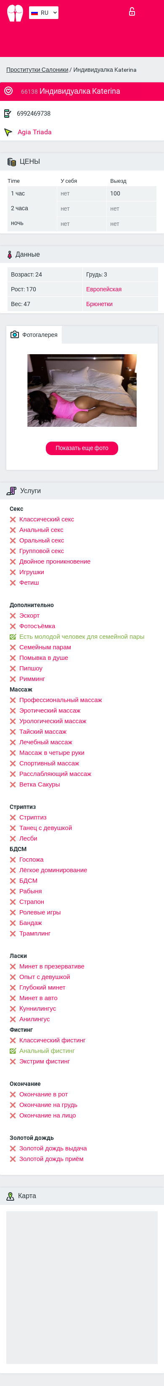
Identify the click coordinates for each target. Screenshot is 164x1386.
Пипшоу (30, 668)
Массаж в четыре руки (52, 753)
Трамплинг (34, 933)
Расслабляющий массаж (55, 774)
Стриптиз (33, 817)
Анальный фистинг (47, 1051)
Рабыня (30, 891)
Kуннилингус (37, 1008)
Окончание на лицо (47, 1115)
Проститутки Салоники (37, 69)
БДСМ (28, 880)
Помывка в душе (43, 658)
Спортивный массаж (49, 763)
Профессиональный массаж (60, 700)
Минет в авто (38, 998)
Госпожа (31, 859)
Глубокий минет (42, 987)
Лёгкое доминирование (53, 870)
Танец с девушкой (45, 828)
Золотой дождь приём (51, 1159)
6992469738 (33, 113)
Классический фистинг (52, 1040)
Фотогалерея (34, 334)
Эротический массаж (49, 710)
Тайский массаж (42, 731)
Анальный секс (41, 530)
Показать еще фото (82, 448)
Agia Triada (28, 132)
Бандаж (30, 923)
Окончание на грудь (48, 1105)
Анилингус (34, 1019)
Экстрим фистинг (44, 1061)
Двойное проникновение (54, 561)
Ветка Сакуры (39, 784)
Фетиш (29, 582)
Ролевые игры (40, 912)
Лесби (28, 838)
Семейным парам (45, 647)
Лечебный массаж (45, 742)
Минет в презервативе (52, 966)
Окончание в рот (43, 1094)
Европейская (104, 289)
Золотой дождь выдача (53, 1148)
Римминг (32, 679)
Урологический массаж (52, 721)
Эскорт (29, 615)
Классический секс (46, 519)
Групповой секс (41, 551)
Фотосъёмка (37, 626)
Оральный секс (41, 540)
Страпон (31, 902)
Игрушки (31, 572)
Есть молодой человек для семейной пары (81, 636)
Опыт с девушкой (44, 977)
